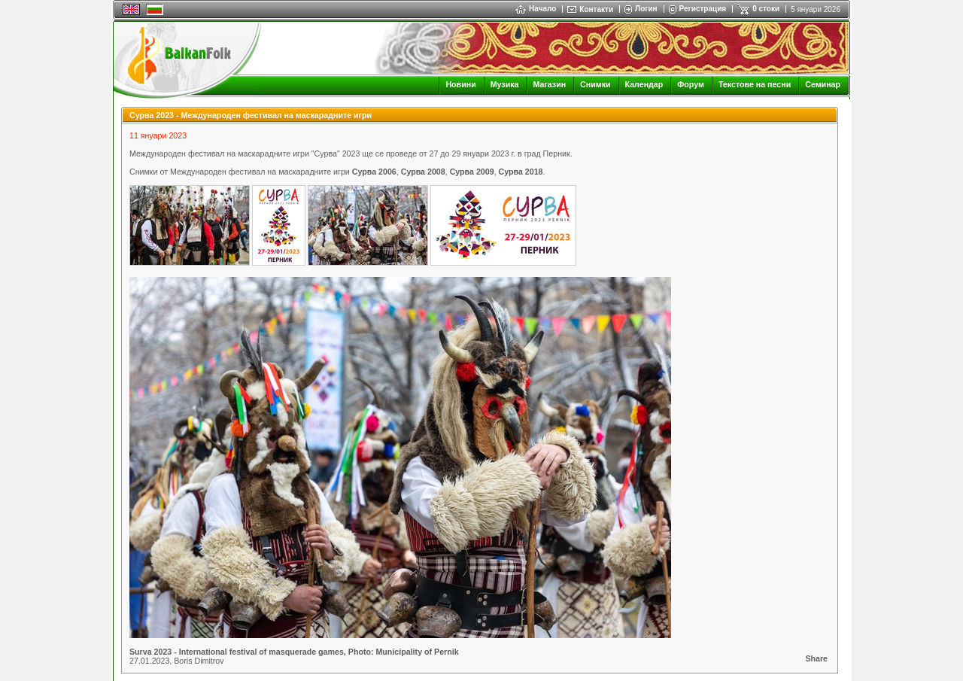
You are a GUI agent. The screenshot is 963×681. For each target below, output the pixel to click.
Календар (644, 84)
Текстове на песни (754, 84)
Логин (646, 9)
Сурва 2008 (423, 171)
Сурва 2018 (521, 171)
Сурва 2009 (472, 171)
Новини (460, 84)
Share (816, 658)
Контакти (596, 9)
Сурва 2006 (374, 171)
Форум (690, 84)
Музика (505, 84)
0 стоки (765, 9)
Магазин (549, 84)
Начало (535, 9)
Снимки (595, 84)
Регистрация (703, 9)
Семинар (822, 84)
